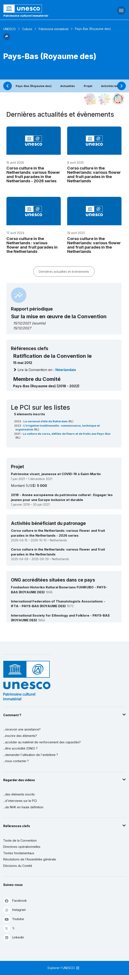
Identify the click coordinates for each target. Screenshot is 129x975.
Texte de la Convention (20, 840)
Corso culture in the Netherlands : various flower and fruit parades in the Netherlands (32, 245)
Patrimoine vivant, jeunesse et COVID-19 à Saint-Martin (56, 474)
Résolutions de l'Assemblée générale (29, 859)
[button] (6, 39)
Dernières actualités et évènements (64, 271)
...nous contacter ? (16, 761)
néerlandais (65, 370)
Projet (88, 86)
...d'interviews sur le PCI (20, 801)
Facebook (15, 900)
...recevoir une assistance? (22, 729)
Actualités (67, 86)
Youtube (13, 919)
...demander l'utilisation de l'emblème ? (30, 755)
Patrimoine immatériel (53, 29)
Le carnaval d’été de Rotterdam (45, 421)
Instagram (14, 910)
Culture (27, 29)
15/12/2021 (22, 323)
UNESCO (9, 29)
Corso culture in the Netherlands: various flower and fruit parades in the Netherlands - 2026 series (33, 174)
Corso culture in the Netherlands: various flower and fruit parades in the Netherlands (94, 174)
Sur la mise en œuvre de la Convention (59, 316)
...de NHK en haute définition (23, 807)
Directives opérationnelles (21, 846)
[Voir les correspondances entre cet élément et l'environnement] (104, 99)
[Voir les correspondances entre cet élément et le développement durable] (118, 99)
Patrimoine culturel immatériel (25, 15)
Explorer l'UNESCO (64, 968)
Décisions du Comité (17, 865)
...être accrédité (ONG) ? (20, 748)
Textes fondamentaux (18, 853)
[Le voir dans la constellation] (90, 99)
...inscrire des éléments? (20, 736)
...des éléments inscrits (19, 794)
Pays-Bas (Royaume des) (34, 86)
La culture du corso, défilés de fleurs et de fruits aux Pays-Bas (67, 433)
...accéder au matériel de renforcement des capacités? (42, 742)
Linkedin (13, 937)
